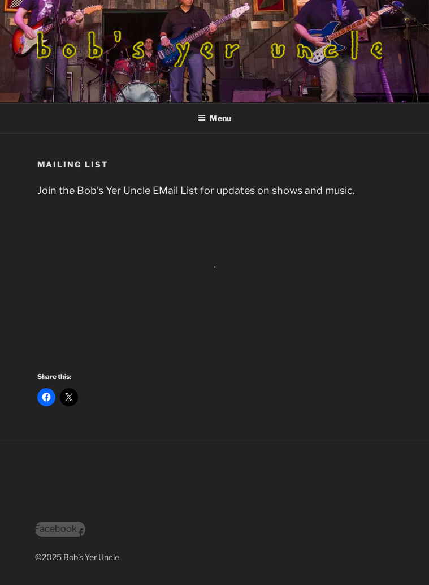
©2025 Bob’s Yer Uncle (77, 557)
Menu (214, 118)
